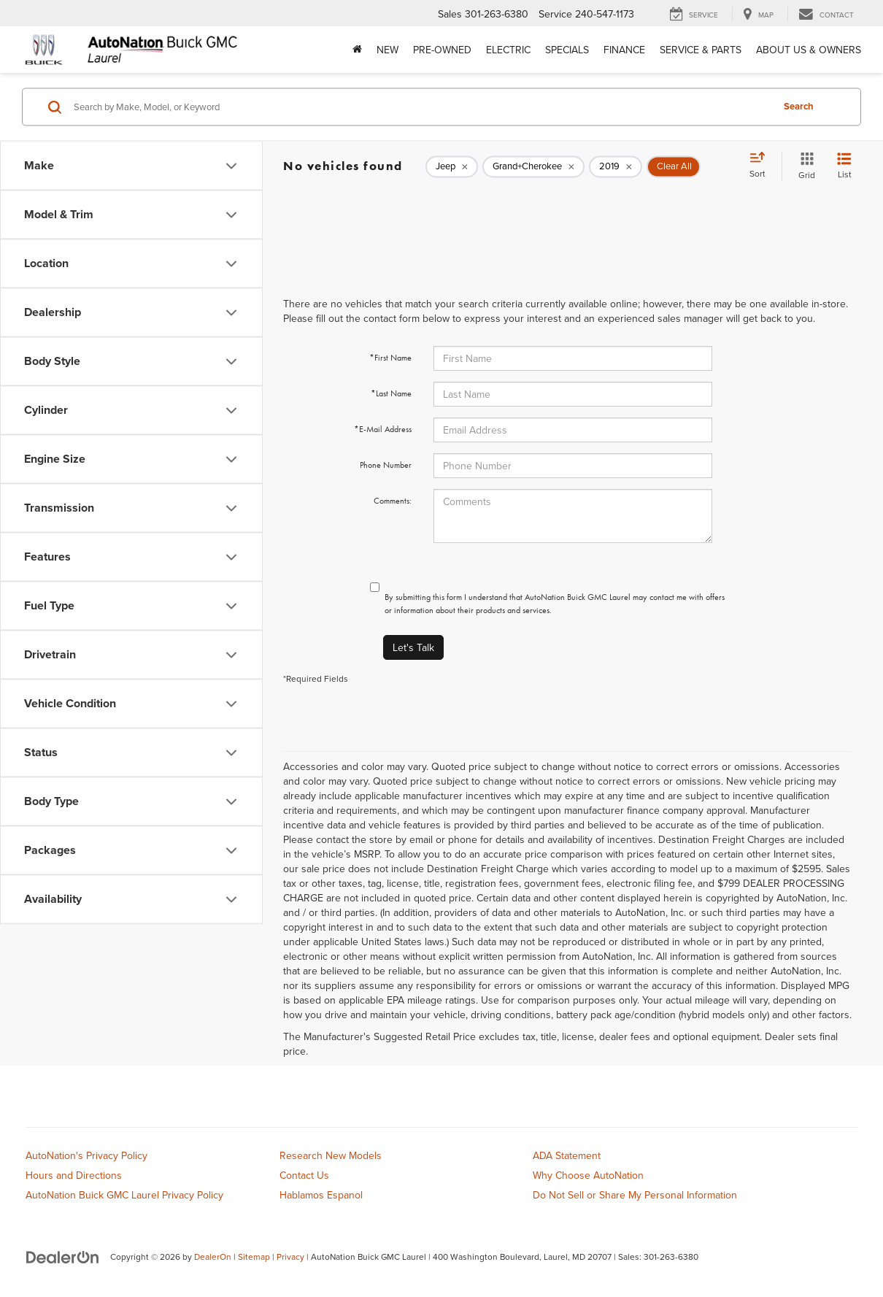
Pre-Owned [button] (442, 49)
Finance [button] (624, 49)
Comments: (393, 501)
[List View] (844, 166)
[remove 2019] (615, 166)
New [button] (387, 49)
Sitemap (254, 1256)
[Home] (357, 49)
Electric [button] (508, 49)
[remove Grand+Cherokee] (533, 166)
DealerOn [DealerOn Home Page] (212, 1256)
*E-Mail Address (383, 429)
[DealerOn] (63, 1256)
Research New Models (330, 1155)
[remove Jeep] (451, 166)
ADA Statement (567, 1155)
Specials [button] (567, 49)
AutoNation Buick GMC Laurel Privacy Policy (124, 1195)
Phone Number (386, 465)
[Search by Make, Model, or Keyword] (420, 106)
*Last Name (391, 393)
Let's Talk (413, 647)
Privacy (290, 1256)
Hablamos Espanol (321, 1195)
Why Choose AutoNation (588, 1175)
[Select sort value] (762, 165)
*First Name (390, 358)
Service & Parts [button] (700, 49)
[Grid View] (804, 166)
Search (799, 106)
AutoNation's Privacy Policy (86, 1155)
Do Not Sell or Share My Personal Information (635, 1195)
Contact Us (304, 1175)
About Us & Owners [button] (808, 49)
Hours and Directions (74, 1175)
